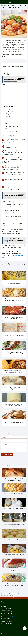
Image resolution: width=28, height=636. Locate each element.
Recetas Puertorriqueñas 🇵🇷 (7, 620)
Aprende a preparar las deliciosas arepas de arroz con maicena (7, 264)
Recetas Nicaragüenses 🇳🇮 (7, 616)
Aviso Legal (3, 628)
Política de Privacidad (6, 633)
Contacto (3, 630)
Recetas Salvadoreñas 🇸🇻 (6, 621)
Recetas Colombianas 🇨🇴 (6, 611)
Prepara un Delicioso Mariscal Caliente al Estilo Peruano (21, 264)
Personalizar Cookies (5, 632)
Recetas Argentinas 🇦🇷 (6, 608)
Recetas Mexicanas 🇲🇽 (6, 615)
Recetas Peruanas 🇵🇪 (5, 618)
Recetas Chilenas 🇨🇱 (5, 610)
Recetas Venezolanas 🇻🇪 (6, 623)
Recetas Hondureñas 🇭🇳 (6, 613)
